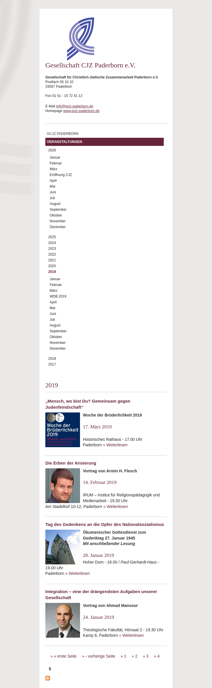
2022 (52, 254)
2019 (52, 272)
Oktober (56, 215)
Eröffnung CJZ (61, 175)
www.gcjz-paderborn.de (81, 111)
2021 (52, 260)
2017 (52, 364)
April (53, 181)
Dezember (58, 227)
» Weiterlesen (115, 445)
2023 (52, 249)
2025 (52, 237)
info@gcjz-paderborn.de (74, 106)
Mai (52, 186)
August (55, 204)
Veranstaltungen (64, 142)
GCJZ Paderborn (63, 134)
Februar (56, 163)
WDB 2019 (58, 296)
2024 (52, 243)
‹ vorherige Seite (100, 656)
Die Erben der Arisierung (70, 462)
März (53, 169)
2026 (52, 150)
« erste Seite (65, 656)
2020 (52, 266)
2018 (52, 359)
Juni (53, 192)
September (58, 210)
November (58, 221)
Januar (55, 157)
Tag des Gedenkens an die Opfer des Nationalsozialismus (104, 524)
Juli (52, 198)
